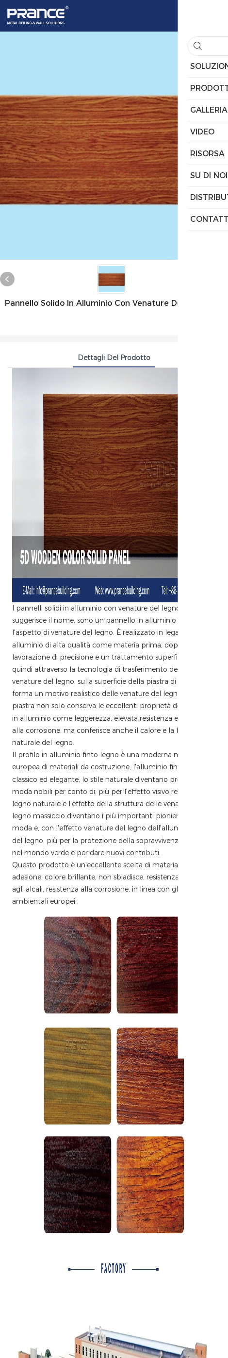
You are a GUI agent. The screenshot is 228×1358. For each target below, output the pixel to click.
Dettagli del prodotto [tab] (114, 357)
